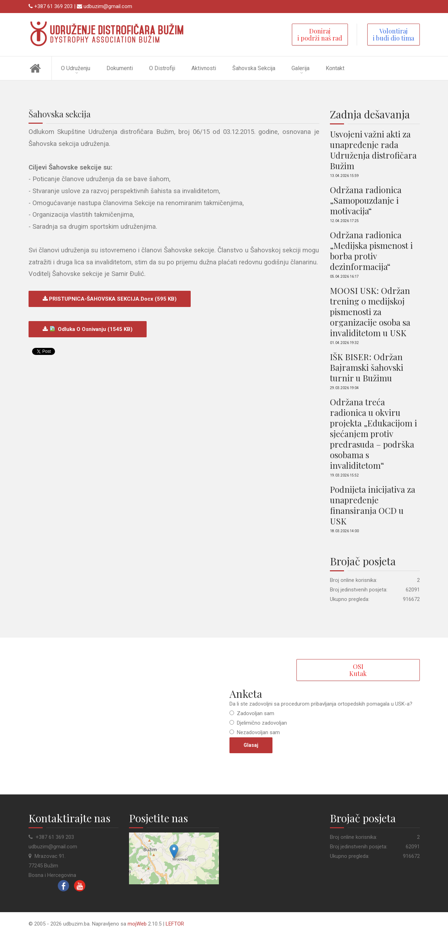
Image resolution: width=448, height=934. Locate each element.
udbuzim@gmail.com (108, 6)
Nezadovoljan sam (257, 732)
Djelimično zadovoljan (261, 723)
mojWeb (137, 924)
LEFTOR (175, 924)
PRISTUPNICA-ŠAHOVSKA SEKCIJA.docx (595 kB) (112, 299)
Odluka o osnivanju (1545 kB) (90, 329)
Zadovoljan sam (254, 713)
